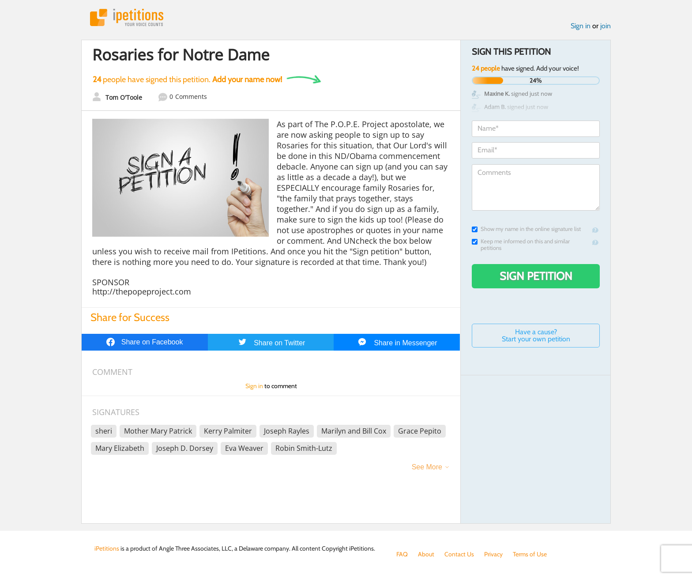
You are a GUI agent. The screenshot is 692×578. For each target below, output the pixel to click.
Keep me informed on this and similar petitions (521, 244)
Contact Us (459, 554)
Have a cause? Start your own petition (536, 335)
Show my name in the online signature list (526, 229)
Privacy (493, 554)
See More (427, 467)
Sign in (580, 26)
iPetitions (126, 17)
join (605, 26)
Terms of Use (530, 554)
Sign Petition (536, 276)
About (426, 554)
